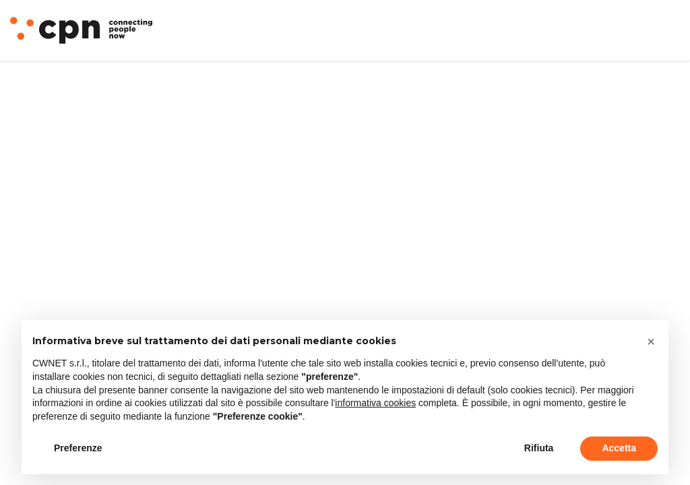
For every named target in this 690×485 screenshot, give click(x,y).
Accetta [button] (619, 448)
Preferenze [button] (78, 448)
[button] (651, 341)
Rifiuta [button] (539, 448)
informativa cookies (375, 402)
